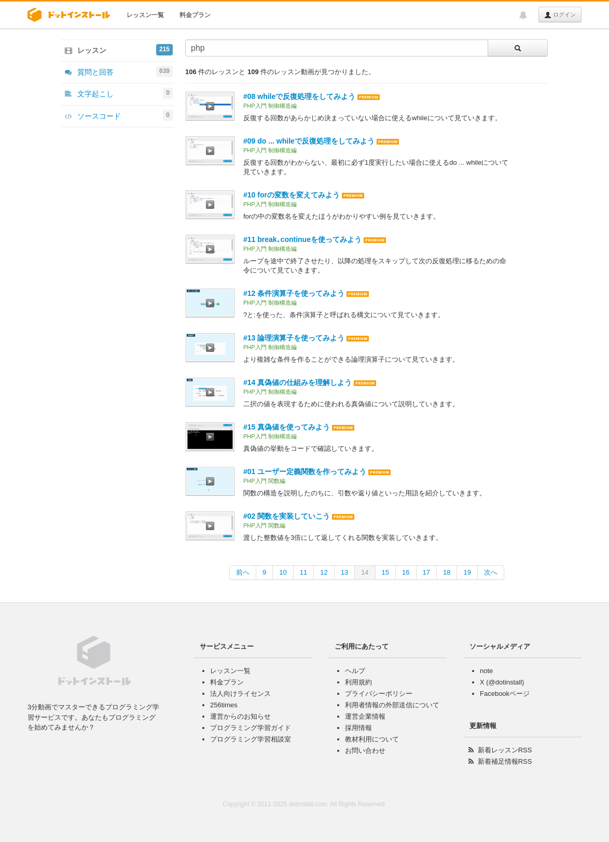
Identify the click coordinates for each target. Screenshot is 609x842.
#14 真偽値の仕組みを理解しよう (297, 382)
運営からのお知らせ (240, 716)
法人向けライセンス (240, 693)
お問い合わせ (365, 750)
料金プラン (195, 15)
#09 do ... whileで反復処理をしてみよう (309, 141)
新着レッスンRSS (505, 750)
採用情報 (358, 728)
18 (446, 572)
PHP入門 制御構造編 (270, 106)
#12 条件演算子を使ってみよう (293, 293)
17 (426, 572)
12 (323, 572)
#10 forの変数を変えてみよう (291, 195)
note (486, 671)
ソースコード (119, 115)
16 (405, 572)
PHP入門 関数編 (264, 481)
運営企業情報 (365, 716)
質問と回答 (119, 71)
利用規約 (358, 682)
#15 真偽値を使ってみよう (286, 427)
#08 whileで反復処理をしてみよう (299, 96)
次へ (490, 572)
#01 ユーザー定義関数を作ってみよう (304, 471)
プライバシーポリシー (378, 693)
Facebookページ (505, 693)
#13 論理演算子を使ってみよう (293, 338)
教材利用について (372, 739)
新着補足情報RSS (505, 761)
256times (224, 705)
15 (385, 572)
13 (344, 572)
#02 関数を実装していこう (286, 516)
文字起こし (119, 93)
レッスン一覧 (145, 15)
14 (364, 572)
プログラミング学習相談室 (250, 739)
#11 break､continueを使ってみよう (302, 239)
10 (282, 572)
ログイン (560, 15)
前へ (243, 572)
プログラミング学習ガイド (250, 728)
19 (466, 572)
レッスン (119, 49)
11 (303, 572)
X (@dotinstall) (502, 682)
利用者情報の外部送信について (392, 705)
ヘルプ (355, 671)
